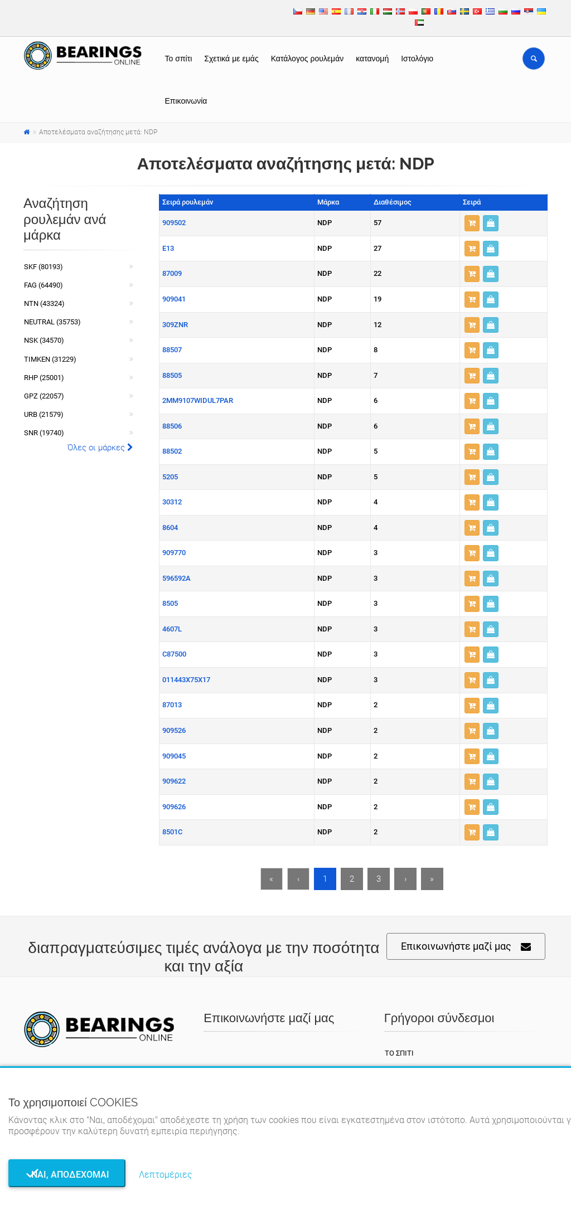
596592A (176, 578)
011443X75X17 (186, 679)
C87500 (174, 654)
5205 (170, 477)
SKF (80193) (43, 267)
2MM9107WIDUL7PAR (197, 400)
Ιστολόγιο (417, 58)
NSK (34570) (44, 340)
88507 (172, 350)
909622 (174, 781)
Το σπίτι (178, 58)
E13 (168, 248)
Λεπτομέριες (165, 1174)
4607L (172, 629)
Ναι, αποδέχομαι (67, 1174)
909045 (174, 756)
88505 (172, 375)
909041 (174, 299)
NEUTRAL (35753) (52, 322)
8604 (170, 527)
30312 (172, 502)
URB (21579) (44, 414)
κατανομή (372, 58)
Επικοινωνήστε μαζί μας (466, 947)
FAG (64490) (43, 285)
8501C (172, 832)
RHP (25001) (44, 377)
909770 (174, 552)
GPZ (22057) (44, 396)
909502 (174, 222)
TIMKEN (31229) (50, 359)
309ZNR (175, 324)
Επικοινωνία (186, 100)
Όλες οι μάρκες (100, 448)
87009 (172, 273)
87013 (172, 705)
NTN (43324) (44, 303)
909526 (174, 730)
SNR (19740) (44, 433)
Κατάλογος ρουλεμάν (307, 58)
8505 (170, 603)
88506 (172, 426)
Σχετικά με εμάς (231, 58)
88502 (172, 451)
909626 (174, 807)
